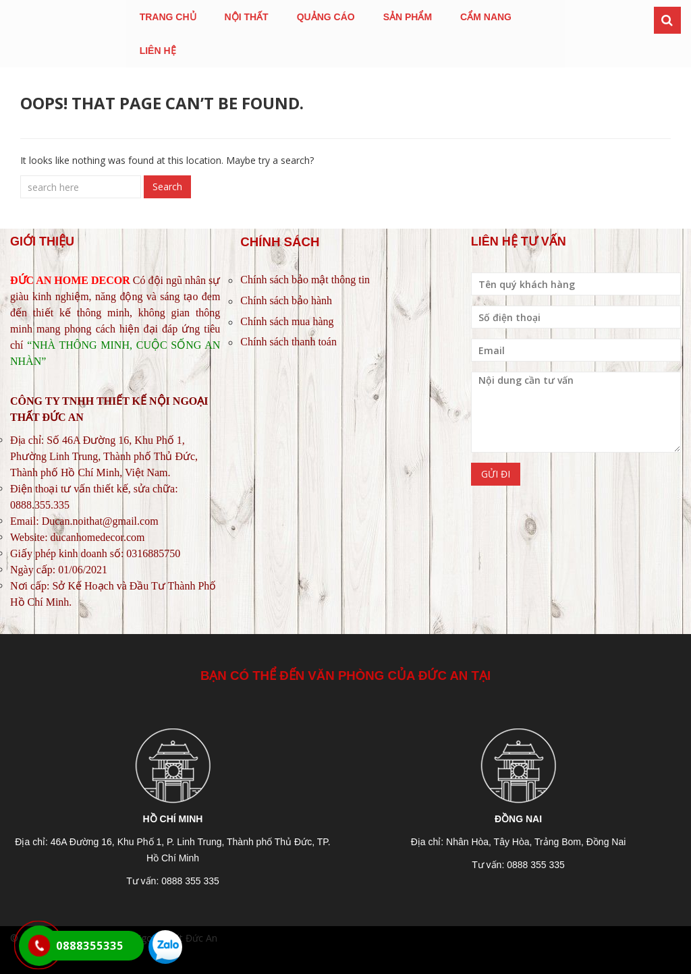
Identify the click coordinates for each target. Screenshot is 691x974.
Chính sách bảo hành (286, 300)
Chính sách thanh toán (288, 341)
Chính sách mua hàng (286, 321)
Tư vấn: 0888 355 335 (172, 881)
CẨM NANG (486, 16)
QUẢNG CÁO (326, 16)
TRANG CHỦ (168, 16)
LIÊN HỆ (158, 50)
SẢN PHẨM (407, 16)
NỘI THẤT (247, 16)
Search (167, 186)
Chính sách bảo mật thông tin (305, 279)
